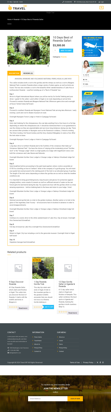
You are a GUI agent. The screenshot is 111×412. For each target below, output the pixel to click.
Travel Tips (78, 8)
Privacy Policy (38, 357)
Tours (59, 8)
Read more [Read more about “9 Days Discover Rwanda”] (23, 318)
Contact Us (37, 361)
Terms (61, 354)
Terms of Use (75, 372)
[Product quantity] (56, 50)
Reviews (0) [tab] (28, 83)
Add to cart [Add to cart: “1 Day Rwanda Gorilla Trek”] (49, 317)
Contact (91, 8)
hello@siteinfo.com (15, 362)
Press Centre (38, 347)
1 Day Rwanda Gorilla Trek (40, 293)
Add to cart (66, 51)
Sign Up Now (75, 399)
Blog (68, 8)
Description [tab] (14, 83)
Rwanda (16, 19)
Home (9, 19)
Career (61, 350)
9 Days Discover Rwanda (16, 293)
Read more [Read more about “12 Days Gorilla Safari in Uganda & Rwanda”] (73, 323)
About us (62, 347)
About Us (37, 354)
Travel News (37, 350)
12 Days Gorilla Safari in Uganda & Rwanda (67, 294)
